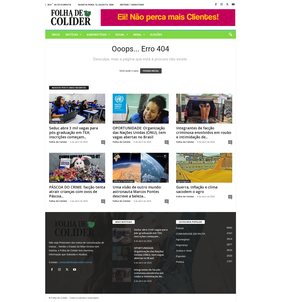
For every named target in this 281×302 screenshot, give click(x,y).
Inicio (56, 34)
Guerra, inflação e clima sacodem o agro (196, 189)
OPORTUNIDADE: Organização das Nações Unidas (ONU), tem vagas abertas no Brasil (139, 132)
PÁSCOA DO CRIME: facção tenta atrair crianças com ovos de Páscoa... (77, 192)
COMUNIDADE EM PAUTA (190, 233)
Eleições (156, 34)
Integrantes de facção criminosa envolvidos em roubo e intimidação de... (203, 132)
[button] (230, 34)
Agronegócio (183, 181)
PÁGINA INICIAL (151, 71)
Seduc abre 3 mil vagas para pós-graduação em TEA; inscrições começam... (73, 132)
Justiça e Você (184, 250)
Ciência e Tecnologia (123, 181)
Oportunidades (121, 122)
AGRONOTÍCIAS (98, 34)
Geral (139, 34)
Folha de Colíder (58, 141)
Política (180, 261)
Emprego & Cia (57, 122)
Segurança (182, 245)
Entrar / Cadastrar (132, 4)
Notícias (73, 34)
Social (121, 34)
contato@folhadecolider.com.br (75, 262)
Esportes (181, 256)
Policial (180, 122)
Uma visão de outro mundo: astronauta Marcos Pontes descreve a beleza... (137, 192)
